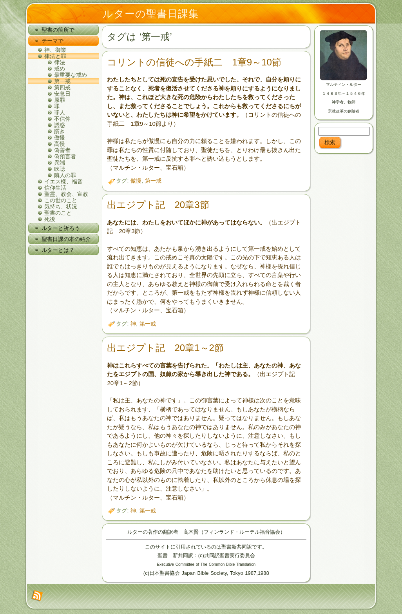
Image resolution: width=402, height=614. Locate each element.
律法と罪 (55, 56)
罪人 (59, 112)
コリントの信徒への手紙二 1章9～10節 (194, 62)
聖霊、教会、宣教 (66, 194)
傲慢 (59, 137)
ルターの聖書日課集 (151, 14)
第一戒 (62, 81)
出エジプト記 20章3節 (158, 204)
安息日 (62, 94)
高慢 (59, 144)
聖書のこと (58, 213)
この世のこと (60, 200)
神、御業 (55, 50)
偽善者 (62, 150)
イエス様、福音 (63, 181)
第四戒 (62, 87)
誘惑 (59, 125)
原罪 (59, 100)
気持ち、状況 (60, 206)
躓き (59, 131)
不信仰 (62, 119)
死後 (49, 219)
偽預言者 (65, 156)
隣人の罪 (65, 175)
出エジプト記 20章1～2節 (165, 347)
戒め (59, 68)
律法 (59, 62)
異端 (59, 162)
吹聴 (59, 169)
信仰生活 (55, 188)
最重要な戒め (70, 75)
